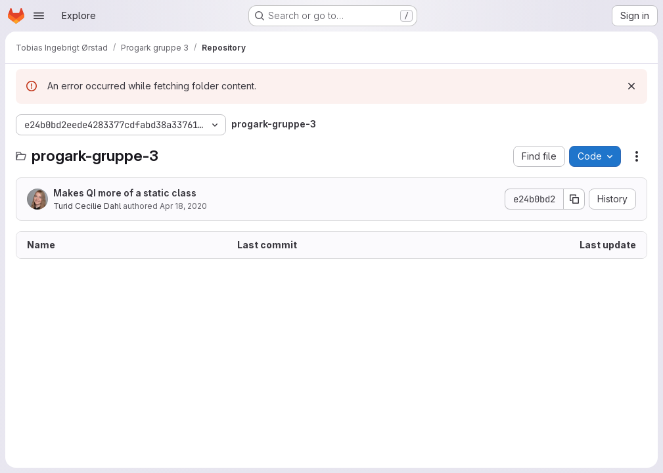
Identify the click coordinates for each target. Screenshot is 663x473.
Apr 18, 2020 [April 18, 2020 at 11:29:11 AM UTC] (183, 206)
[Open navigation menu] (38, 15)
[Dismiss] (631, 86)
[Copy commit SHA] (574, 199)
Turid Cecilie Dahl (87, 206)
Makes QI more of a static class (124, 192)
